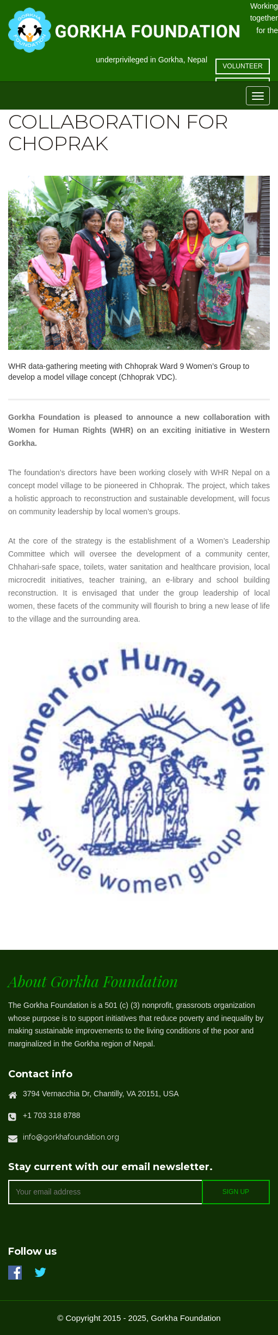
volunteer (242, 66)
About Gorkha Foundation (93, 981)
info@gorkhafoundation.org (71, 1137)
